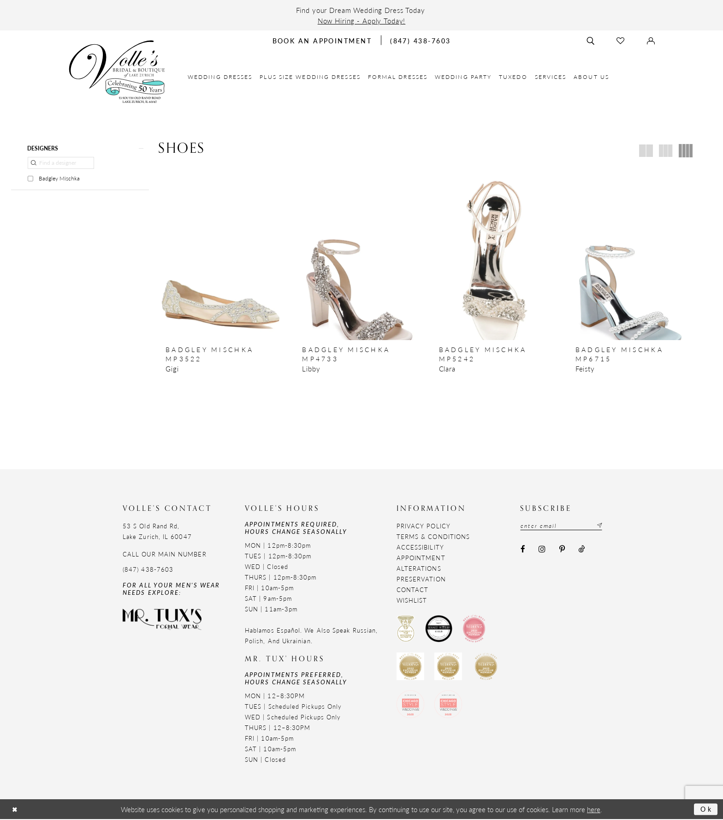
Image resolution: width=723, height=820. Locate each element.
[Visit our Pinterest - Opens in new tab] (562, 550)
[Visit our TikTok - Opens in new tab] (581, 550)
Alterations (419, 568)
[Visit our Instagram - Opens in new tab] (542, 550)
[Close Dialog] (15, 810)
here (593, 810)
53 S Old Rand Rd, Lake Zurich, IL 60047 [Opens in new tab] (157, 531)
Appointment (421, 558)
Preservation (421, 579)
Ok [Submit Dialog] (706, 809)
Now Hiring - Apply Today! (362, 20)
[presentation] (220, 254)
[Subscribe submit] (601, 526)
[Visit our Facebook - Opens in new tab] (522, 550)
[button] (80, 148)
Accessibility (420, 547)
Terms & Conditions (433, 537)
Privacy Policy (423, 526)
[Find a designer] (61, 163)
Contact (413, 590)
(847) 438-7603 (148, 569)
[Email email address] (562, 526)
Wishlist (412, 600)
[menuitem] (220, 76)
